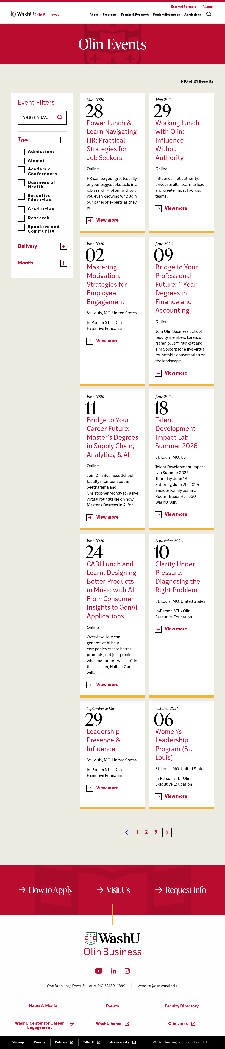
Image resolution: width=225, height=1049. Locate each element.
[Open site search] (209, 14)
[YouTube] (99, 972)
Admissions (36, 152)
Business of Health (37, 185)
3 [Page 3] (155, 832)
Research (34, 218)
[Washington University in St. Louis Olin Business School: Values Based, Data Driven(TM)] (112, 954)
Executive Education (35, 198)
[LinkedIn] (113, 972)
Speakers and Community (39, 229)
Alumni (31, 161)
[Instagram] (127, 972)
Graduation (36, 209)
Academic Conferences (38, 171)
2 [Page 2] (146, 832)
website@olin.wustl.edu (157, 986)
